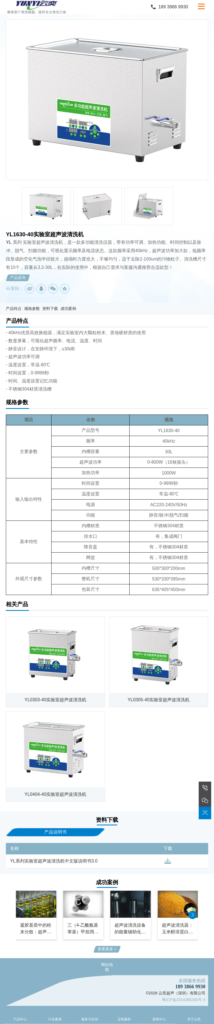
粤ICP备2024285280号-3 (183, 1000)
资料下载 (50, 308)
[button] (192, 915)
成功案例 (68, 308)
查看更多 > (107, 949)
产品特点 (13, 308)
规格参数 (32, 308)
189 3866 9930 (173, 6)
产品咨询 (18, 277)
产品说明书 (55, 832)
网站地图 (107, 967)
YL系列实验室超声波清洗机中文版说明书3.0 (54, 861)
